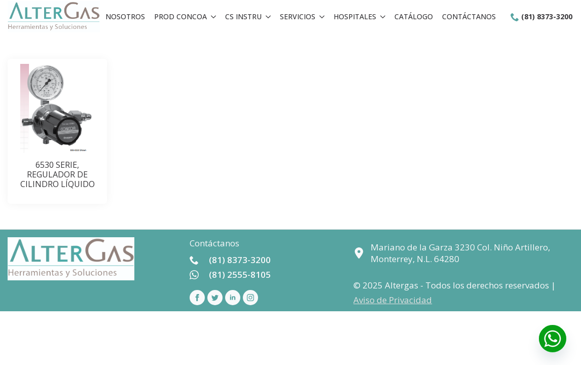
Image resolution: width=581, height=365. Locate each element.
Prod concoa (180, 16)
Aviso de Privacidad (392, 300)
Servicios (297, 16)
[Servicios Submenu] (322, 16)
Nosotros (125, 16)
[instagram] (250, 297)
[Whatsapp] (552, 338)
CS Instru (243, 16)
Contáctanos (469, 16)
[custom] (215, 297)
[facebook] (197, 297)
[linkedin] (232, 297)
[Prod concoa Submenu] (213, 16)
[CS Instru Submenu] (268, 16)
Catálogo (413, 16)
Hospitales (355, 16)
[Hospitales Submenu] (382, 16)
